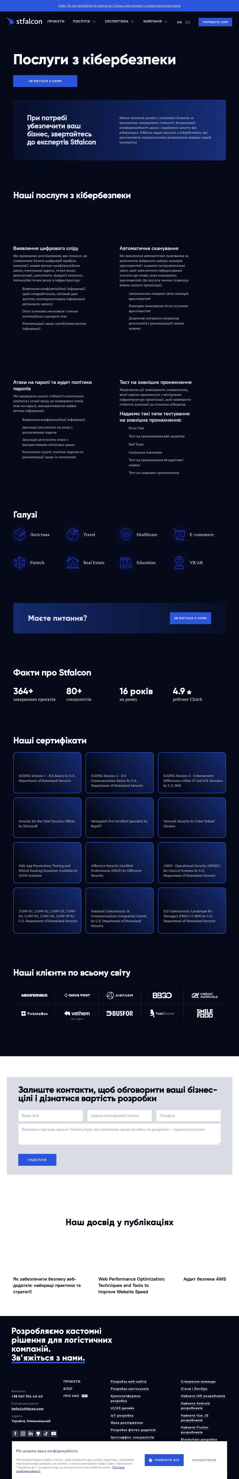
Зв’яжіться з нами (45, 81)
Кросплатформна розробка (125, 1398)
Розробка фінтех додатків (133, 1430)
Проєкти (55, 21)
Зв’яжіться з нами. (48, 1358)
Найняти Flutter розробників (195, 1429)
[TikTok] (46, 1433)
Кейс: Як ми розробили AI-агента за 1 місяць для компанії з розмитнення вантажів (119, 6)
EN (187, 22)
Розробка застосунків (130, 1388)
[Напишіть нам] (215, 22)
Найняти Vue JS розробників (195, 1417)
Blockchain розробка (199, 1439)
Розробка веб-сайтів (129, 1381)
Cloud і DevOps (194, 1388)
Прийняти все (164, 1460)
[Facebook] (15, 1433)
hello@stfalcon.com (27, 1409)
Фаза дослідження (127, 1422)
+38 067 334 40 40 (27, 1396)
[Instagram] (23, 1433)
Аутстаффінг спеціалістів (132, 1437)
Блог (68, 1388)
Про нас (75, 1396)
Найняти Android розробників (195, 1405)
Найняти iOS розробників (203, 1396)
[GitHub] (38, 1433)
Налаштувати (204, 1460)
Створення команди (198, 1381)
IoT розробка (122, 1415)
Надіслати (37, 1160)
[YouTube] (53, 1433)
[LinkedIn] (30, 1433)
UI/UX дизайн (122, 1408)
